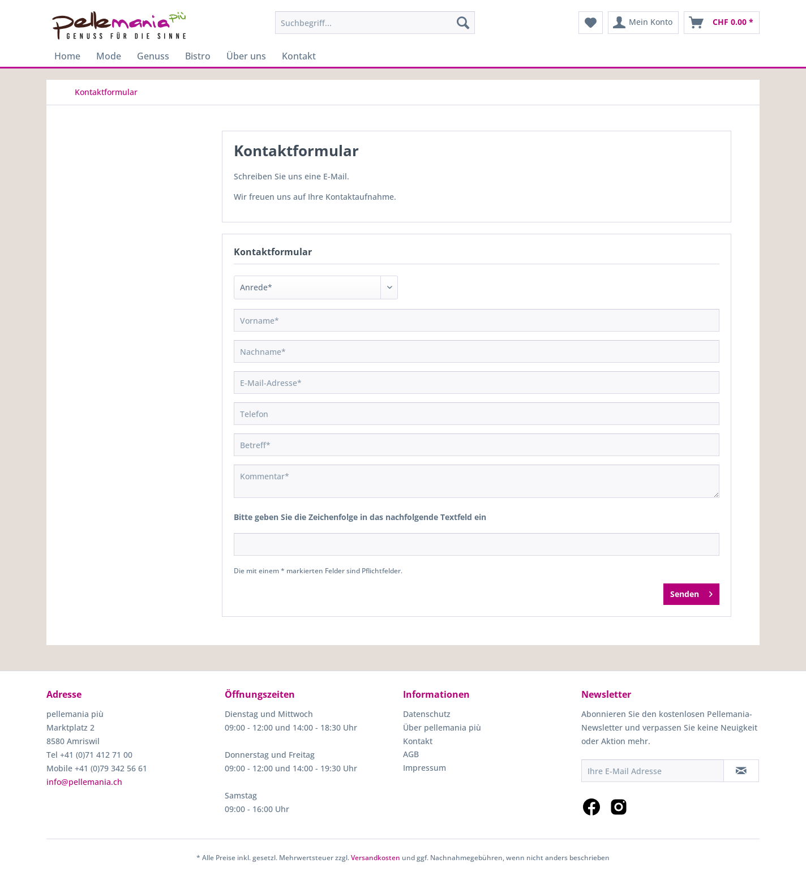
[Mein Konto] (643, 22)
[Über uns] (246, 56)
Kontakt (417, 741)
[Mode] (108, 56)
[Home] (67, 56)
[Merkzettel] (590, 22)
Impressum (424, 767)
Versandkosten (375, 857)
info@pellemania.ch (84, 781)
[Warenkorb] (722, 22)
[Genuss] (153, 56)
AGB (411, 754)
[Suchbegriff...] (375, 22)
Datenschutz (427, 713)
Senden (691, 592)
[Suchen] (463, 22)
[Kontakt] (299, 56)
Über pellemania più (442, 727)
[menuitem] (375, 22)
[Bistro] (197, 56)
